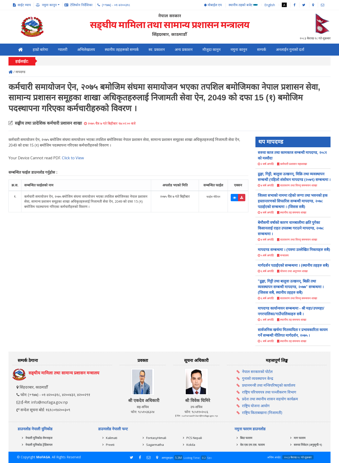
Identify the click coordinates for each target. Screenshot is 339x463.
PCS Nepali (194, 438)
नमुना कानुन (238, 50)
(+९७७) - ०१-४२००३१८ (116, 5)
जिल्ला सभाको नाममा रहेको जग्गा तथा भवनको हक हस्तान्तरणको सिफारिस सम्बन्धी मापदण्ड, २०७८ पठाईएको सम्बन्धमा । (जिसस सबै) (292, 201)
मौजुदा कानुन (211, 50)
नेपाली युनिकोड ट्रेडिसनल (38, 445)
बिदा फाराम (246, 438)
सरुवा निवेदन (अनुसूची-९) (308, 445)
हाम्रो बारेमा (40, 50)
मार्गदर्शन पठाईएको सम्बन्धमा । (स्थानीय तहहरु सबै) (293, 265)
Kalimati (111, 438)
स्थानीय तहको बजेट (243, 5)
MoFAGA (43, 457)
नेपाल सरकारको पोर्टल (257, 371)
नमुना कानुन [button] (49, 5)
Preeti (110, 445)
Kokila (190, 445)
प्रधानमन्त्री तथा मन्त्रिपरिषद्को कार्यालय (268, 385)
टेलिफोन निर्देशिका (81, 5)
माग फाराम (300, 438)
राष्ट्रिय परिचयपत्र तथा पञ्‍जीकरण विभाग (269, 392)
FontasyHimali (156, 438)
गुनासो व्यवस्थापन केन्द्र (257, 378)
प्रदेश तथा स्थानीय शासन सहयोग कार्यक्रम (270, 399)
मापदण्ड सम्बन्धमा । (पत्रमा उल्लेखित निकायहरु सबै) (294, 249)
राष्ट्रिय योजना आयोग (256, 405)
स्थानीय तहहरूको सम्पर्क (122, 50)
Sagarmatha (155, 445)
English (269, 5)
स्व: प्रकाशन (157, 50)
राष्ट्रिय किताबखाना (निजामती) (262, 412)
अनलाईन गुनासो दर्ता (290, 50)
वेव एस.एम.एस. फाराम (252, 445)
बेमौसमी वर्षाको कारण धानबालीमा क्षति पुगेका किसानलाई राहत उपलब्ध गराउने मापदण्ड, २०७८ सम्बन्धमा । (291, 228)
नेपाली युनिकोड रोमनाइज (38, 438)
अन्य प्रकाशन (183, 50)
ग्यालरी (62, 50)
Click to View (73, 157)
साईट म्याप (24, 5)
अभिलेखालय (86, 50)
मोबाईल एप (213, 5)
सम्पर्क (261, 50)
